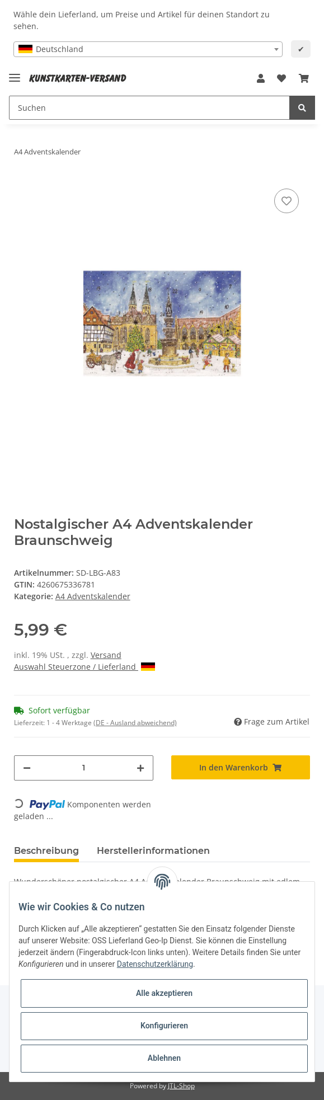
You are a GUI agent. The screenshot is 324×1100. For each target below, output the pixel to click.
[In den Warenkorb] (241, 767)
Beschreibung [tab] (46, 850)
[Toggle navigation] (14, 73)
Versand (106, 655)
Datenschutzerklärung (155, 964)
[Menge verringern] (27, 768)
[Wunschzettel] (281, 78)
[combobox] (148, 49)
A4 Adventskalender (92, 596)
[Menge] (84, 768)
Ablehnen (164, 1058)
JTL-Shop (181, 1085)
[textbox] (148, 49)
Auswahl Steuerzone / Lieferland (84, 666)
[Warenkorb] (304, 78)
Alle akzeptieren (164, 993)
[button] (261, 78)
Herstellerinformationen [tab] (153, 850)
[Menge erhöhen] (140, 768)
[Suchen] (149, 108)
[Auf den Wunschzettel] (286, 201)
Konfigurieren (164, 1025)
